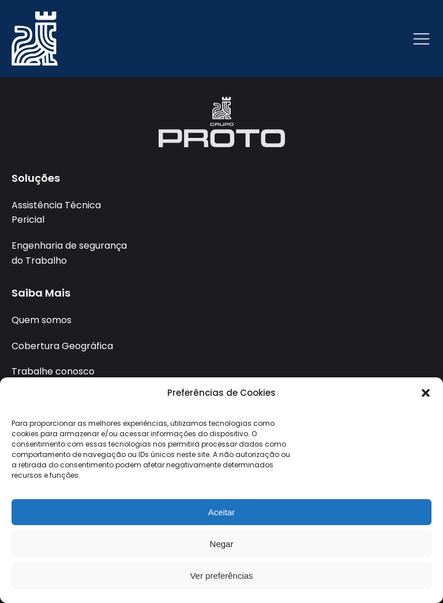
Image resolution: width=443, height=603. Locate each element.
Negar (222, 544)
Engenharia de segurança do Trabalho (69, 253)
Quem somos (42, 320)
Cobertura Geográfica (62, 346)
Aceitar (221, 512)
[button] (425, 393)
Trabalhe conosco (53, 371)
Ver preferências (221, 575)
